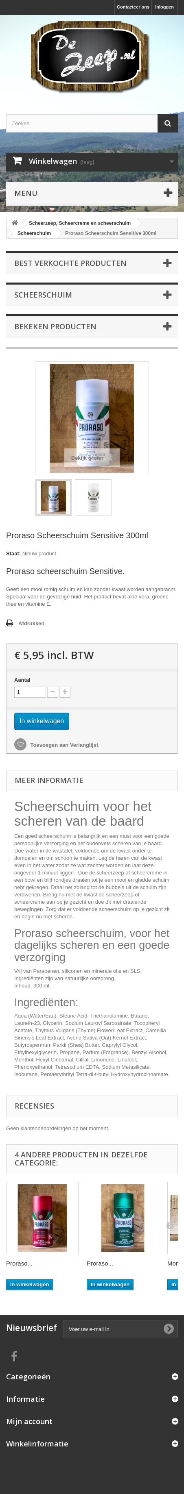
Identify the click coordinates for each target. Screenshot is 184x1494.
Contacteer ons (133, 6)
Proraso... (19, 1263)
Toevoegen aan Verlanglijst (63, 745)
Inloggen (164, 6)
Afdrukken (31, 623)
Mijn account (29, 1421)
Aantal (22, 680)
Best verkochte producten (70, 263)
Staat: (13, 553)
